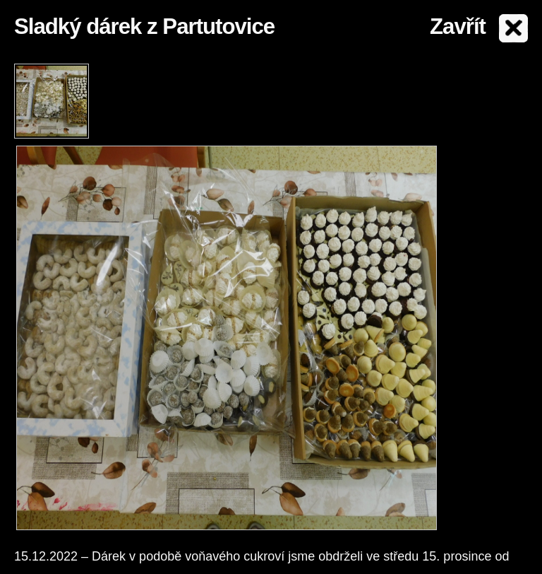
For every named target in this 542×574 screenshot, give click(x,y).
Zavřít (458, 26)
